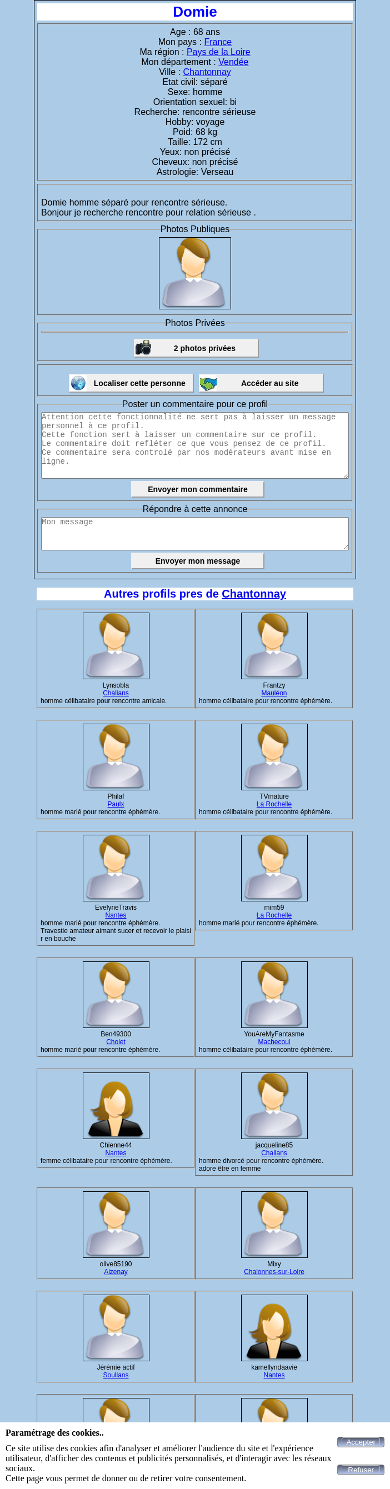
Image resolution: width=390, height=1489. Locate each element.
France (218, 42)
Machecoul (274, 1042)
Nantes (115, 915)
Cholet (116, 1042)
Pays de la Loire (219, 52)
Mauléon (274, 693)
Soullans (115, 1375)
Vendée (233, 62)
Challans (116, 693)
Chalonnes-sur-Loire (274, 1272)
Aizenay (116, 1272)
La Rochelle (274, 804)
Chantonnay (207, 72)
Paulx (115, 804)
